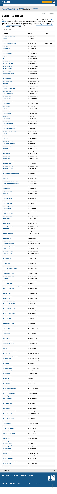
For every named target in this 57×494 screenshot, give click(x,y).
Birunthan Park (7, 76)
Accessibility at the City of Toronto (32, 484)
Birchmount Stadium (8, 73)
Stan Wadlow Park (8, 398)
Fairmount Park (7, 178)
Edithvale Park (7, 153)
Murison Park (6, 321)
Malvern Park (6, 291)
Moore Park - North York (9, 313)
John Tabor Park (7, 248)
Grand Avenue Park (8, 213)
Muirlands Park (7, 318)
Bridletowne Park (7, 81)
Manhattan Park (7, 293)
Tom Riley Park (7, 416)
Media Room (15, 475)
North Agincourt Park (8, 323)
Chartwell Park (7, 106)
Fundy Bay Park (7, 193)
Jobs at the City (5, 475)
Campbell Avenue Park (9, 88)
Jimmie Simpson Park (9, 246)
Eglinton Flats (6, 156)
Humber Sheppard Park (9, 236)
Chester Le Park (7, 113)
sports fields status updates (14, 25)
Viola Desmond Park (8, 428)
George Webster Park (8, 201)
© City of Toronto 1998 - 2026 (9, 484)
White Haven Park (7, 456)
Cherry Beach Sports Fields (10, 111)
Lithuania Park (7, 281)
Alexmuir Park (6, 41)
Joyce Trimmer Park (8, 253)
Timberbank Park (7, 413)
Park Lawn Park (7, 338)
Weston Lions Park (8, 451)
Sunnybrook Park (7, 403)
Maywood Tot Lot (7, 298)
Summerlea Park (7, 401)
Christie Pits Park (7, 116)
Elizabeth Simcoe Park (9, 161)
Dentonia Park (6, 136)
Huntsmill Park (7, 241)
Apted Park (6, 51)
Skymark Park (6, 391)
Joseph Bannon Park (8, 251)
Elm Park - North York (8, 168)
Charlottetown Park (8, 103)
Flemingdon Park (7, 191)
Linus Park (6, 278)
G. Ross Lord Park (7, 196)
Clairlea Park (6, 118)
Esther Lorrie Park (7, 171)
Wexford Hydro (7, 453)
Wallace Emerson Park (9, 433)
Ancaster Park (6, 48)
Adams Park (6, 38)
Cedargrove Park (7, 96)
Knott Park (6, 261)
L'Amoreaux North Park (9, 266)
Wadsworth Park (7, 431)
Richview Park (6, 361)
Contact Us (23, 475)
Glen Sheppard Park (8, 206)
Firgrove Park (6, 186)
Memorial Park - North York (10, 308)
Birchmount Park (7, 71)
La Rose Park (6, 263)
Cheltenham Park (7, 108)
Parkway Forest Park (8, 341)
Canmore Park (7, 91)
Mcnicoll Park (6, 306)
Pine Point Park (7, 346)
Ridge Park (6, 363)
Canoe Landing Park (8, 93)
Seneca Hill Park (7, 386)
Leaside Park (6, 271)
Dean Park (5, 133)
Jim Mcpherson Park (8, 243)
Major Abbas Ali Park (8, 288)
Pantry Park (6, 336)
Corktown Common (8, 123)
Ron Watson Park (7, 371)
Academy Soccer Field (9, 36)
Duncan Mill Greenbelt (9, 143)
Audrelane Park (7, 56)
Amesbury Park (7, 46)
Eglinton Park (6, 158)
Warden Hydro (6, 441)
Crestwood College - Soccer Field (11, 126)
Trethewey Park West (8, 418)
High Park (5, 221)
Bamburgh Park (7, 58)
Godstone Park (7, 208)
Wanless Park (6, 438)
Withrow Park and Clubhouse (10, 461)
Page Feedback (6, 471)
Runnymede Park (7, 381)
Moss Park (6, 316)
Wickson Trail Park (8, 458)
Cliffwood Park (7, 121)
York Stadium (6, 466)
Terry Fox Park (7, 408)
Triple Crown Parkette (8, 421)
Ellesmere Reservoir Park (9, 166)
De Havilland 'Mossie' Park (10, 131)
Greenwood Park (7, 216)
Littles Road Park (7, 283)
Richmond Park (7, 358)
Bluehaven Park (7, 78)
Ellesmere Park (7, 163)
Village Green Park (8, 426)
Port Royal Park (7, 348)
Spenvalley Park (7, 396)
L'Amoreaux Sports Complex (10, 268)
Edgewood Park (7, 151)
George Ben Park (7, 198)
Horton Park (6, 228)
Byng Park (5, 83)
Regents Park (6, 353)
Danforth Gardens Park (9, 128)
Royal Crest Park (7, 376)
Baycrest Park (6, 61)
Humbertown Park (7, 238)
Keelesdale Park (7, 258)
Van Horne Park (7, 423)
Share (44, 13)
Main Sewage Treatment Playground (12, 286)
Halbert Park (6, 218)
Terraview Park (7, 406)
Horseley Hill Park (7, 226)
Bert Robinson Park (8, 63)
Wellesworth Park (7, 443)
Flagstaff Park (6, 188)
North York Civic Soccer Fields (11, 326)
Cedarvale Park (7, 98)
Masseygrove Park (8, 296)
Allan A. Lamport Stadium (9, 43)
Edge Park (5, 148)
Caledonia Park (7, 86)
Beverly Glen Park (7, 66)
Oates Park (6, 331)
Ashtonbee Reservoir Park (9, 53)
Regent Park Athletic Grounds (10, 351)
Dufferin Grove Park (8, 141)
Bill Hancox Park (7, 68)
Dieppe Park (6, 138)
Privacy (20, 484)
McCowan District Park (9, 301)
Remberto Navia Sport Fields (10, 356)
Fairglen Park (6, 176)
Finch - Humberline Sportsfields (11, 183)
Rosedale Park (7, 373)
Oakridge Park (6, 328)
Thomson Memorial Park (9, 411)
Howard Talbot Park (8, 231)
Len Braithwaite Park (8, 273)
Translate (51, 13)
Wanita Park (6, 436)
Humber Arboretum (8, 233)
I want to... (44, 2)
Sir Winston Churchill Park (10, 388)
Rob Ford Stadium (7, 368)
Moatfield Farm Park (8, 311)
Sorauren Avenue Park (9, 393)
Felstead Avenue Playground (10, 181)
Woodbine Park (7, 463)
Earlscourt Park (7, 146)
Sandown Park (7, 383)
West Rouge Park (7, 446)
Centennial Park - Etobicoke (10, 101)
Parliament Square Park (9, 343)
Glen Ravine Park (7, 203)
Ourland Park (6, 333)
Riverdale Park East (8, 366)
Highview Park (7, 223)
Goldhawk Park (7, 211)
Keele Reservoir (7, 256)
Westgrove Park (7, 448)
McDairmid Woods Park (9, 303)
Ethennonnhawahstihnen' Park (11, 173)
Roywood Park (6, 378)
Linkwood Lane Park (8, 276)
